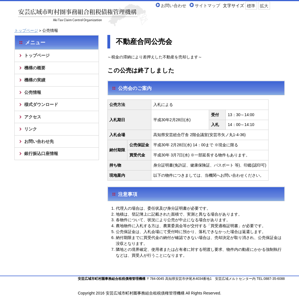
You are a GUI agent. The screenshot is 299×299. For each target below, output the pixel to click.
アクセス (32, 116)
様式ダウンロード (41, 104)
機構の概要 (34, 67)
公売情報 (32, 92)
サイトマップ (207, 5)
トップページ (26, 30)
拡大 (264, 5)
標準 (251, 5)
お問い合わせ (173, 5)
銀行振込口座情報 (41, 153)
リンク (30, 129)
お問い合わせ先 (39, 141)
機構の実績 (34, 79)
